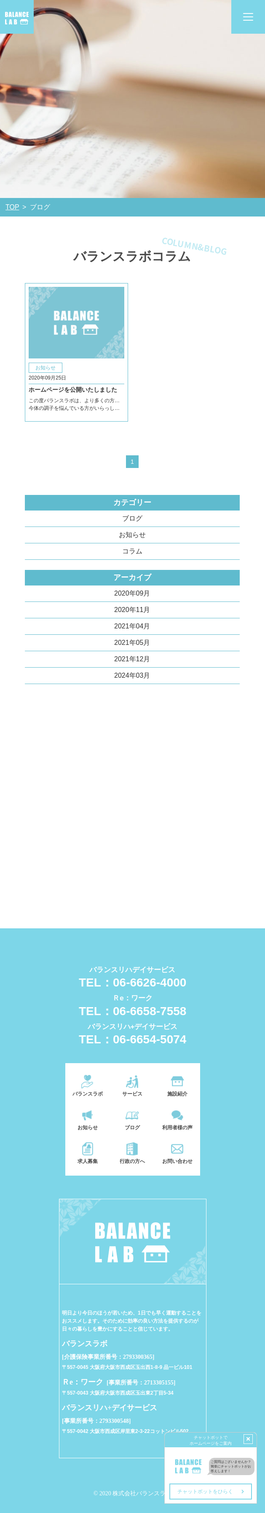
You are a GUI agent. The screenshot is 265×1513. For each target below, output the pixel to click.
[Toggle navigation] (248, 16)
